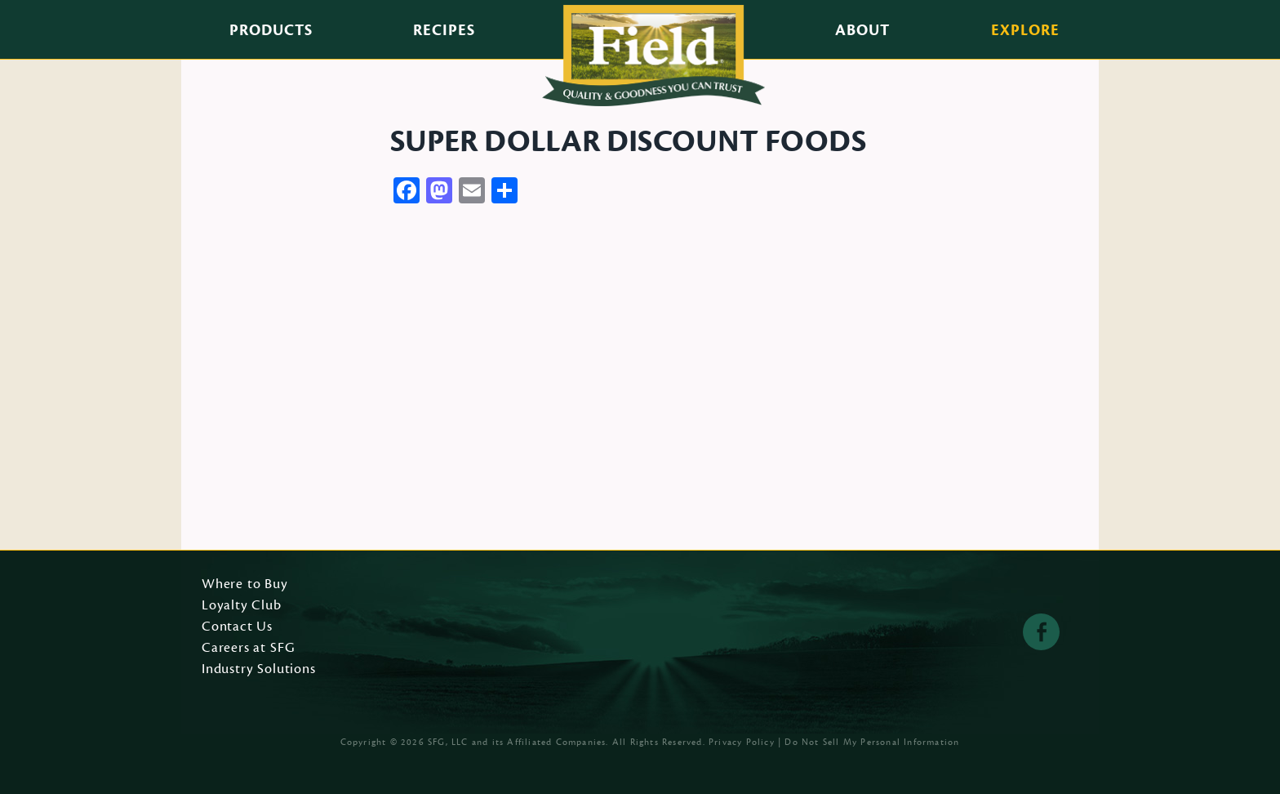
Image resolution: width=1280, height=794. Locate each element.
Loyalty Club (242, 606)
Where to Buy (245, 585)
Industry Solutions (259, 670)
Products (271, 30)
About (862, 30)
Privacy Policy (742, 742)
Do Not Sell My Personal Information (871, 742)
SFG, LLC (448, 742)
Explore (1025, 30)
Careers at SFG (248, 648)
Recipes (444, 30)
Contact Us (237, 627)
